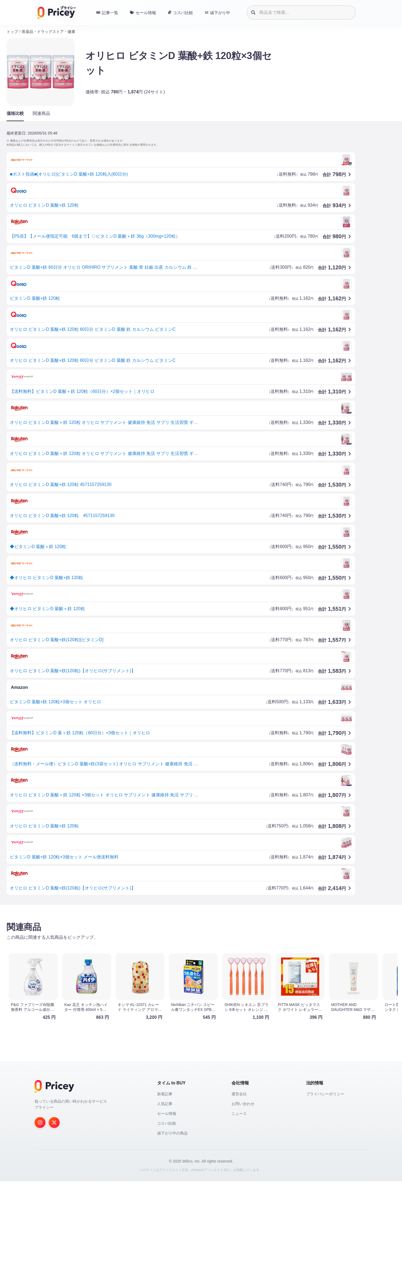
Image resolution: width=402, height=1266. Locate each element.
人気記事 (164, 1189)
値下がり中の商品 (172, 1218)
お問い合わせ (243, 1189)
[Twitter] (54, 1207)
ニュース (239, 1198)
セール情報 (166, 1198)
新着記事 (164, 1179)
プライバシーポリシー (325, 1179)
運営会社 (239, 1179)
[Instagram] (40, 1207)
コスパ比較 (166, 1208)
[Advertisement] (170, 951)
